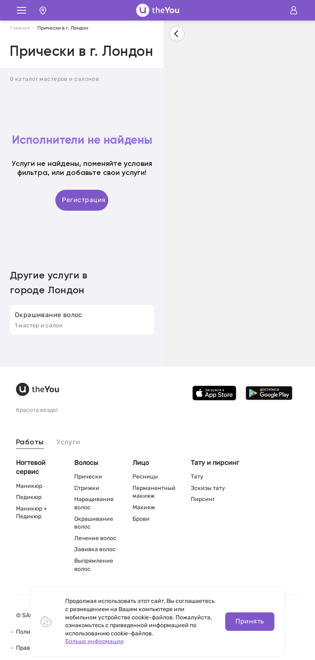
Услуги (68, 442)
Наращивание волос (94, 503)
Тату (197, 476)
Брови (141, 518)
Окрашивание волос (93, 523)
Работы (30, 442)
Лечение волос (95, 538)
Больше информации (94, 641)
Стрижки (86, 488)
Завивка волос (95, 549)
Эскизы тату (208, 488)
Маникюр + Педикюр (31, 512)
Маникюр (29, 486)
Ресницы (145, 476)
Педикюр (28, 497)
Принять (249, 621)
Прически (88, 476)
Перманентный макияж (154, 492)
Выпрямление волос (93, 565)
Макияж (143, 507)
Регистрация (83, 200)
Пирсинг (203, 499)
